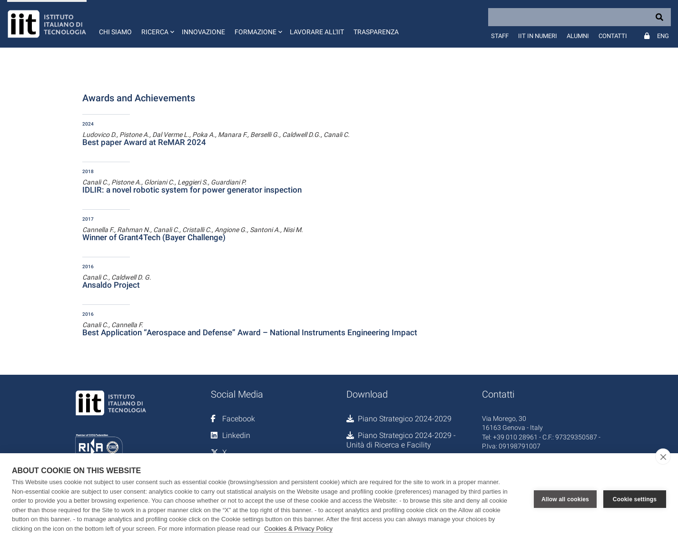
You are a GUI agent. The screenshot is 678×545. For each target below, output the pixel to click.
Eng (663, 35)
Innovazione (203, 32)
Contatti (613, 35)
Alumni (578, 35)
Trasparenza (376, 32)
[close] (663, 456)
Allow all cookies (565, 499)
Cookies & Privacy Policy (298, 528)
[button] (157, 24)
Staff (500, 35)
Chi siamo (115, 32)
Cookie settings (635, 499)
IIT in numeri (537, 35)
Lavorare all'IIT (317, 32)
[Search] (579, 17)
